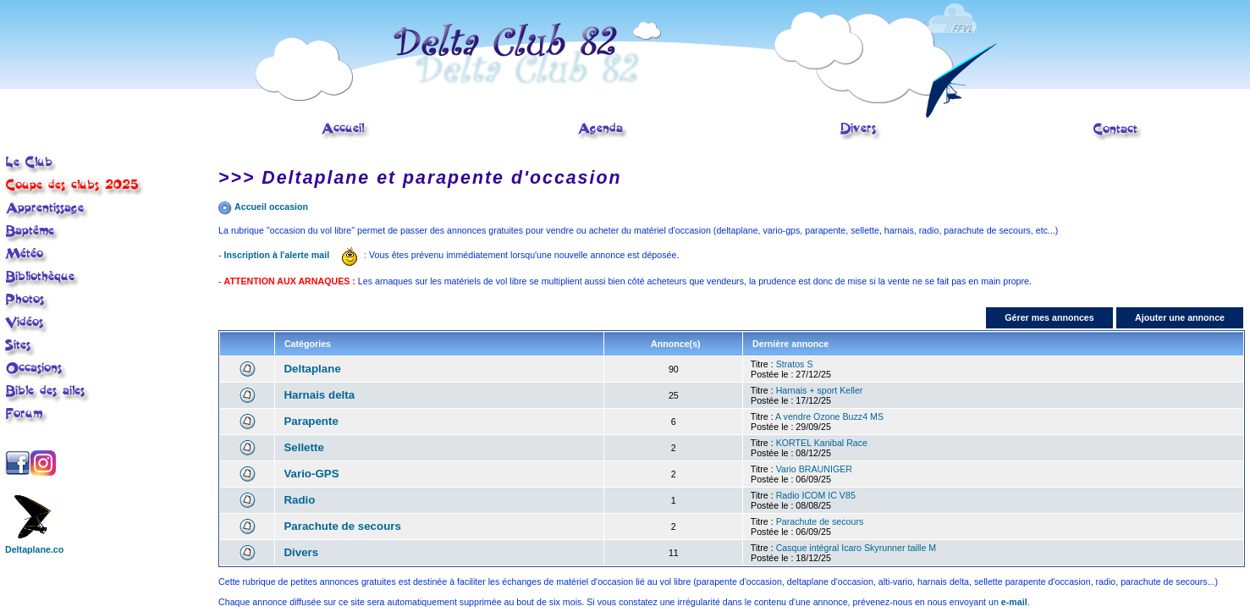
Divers (301, 552)
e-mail (1014, 602)
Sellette (303, 447)
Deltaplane (312, 368)
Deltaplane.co (34, 545)
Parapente (311, 421)
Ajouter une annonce (1180, 317)
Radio (299, 499)
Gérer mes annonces (1049, 317)
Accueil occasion (271, 206)
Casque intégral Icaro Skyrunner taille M (856, 548)
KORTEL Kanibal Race (821, 443)
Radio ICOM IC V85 (816, 495)
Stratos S (794, 364)
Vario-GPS (311, 473)
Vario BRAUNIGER (814, 469)
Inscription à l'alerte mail (277, 255)
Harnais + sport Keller (819, 390)
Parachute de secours (342, 526)
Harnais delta (319, 395)
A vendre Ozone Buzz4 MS (829, 416)
